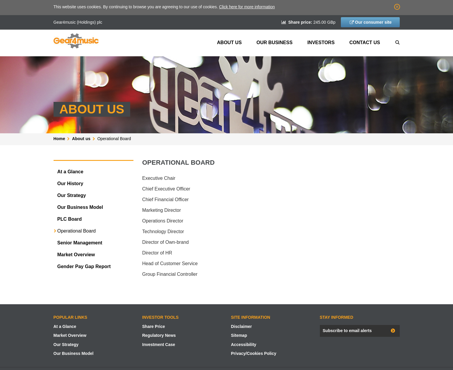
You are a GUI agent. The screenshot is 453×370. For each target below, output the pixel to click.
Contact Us (364, 42)
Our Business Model (80, 207)
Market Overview (76, 254)
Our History (70, 183)
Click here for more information (247, 6)
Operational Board (76, 230)
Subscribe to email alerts (347, 330)
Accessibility (244, 344)
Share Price (153, 326)
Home (59, 138)
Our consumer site (373, 22)
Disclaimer (241, 326)
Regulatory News (159, 335)
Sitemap (239, 335)
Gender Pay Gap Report (84, 266)
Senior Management (79, 242)
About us (229, 42)
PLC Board (69, 219)
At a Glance (70, 171)
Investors (321, 42)
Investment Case (158, 344)
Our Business (275, 42)
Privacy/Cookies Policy (253, 353)
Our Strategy (71, 195)
